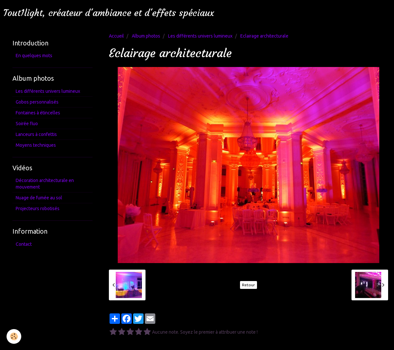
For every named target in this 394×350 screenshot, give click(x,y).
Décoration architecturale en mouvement (45, 184)
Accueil (116, 36)
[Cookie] (14, 336)
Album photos (146, 36)
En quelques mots (34, 55)
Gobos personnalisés (37, 102)
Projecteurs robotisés (38, 208)
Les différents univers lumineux (200, 36)
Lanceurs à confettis (36, 134)
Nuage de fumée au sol (39, 197)
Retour (248, 285)
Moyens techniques (36, 145)
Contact (24, 244)
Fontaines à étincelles (38, 112)
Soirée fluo (27, 123)
